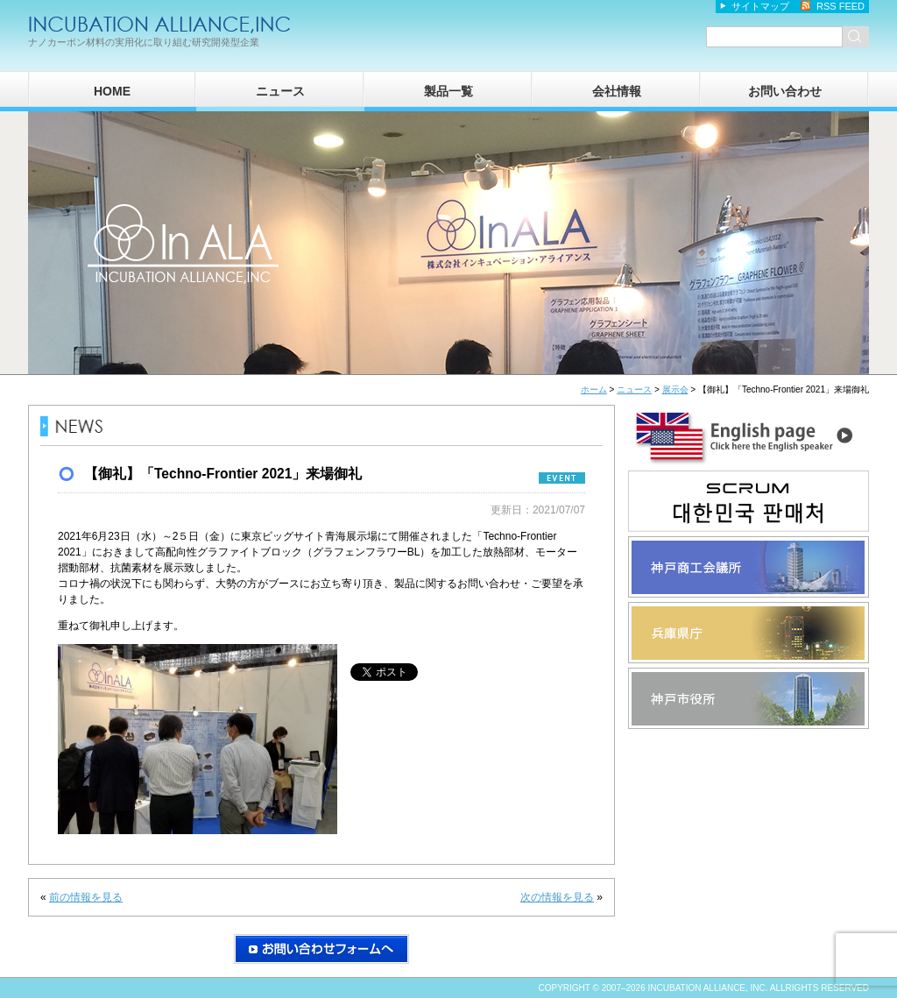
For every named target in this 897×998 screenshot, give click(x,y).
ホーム (594, 389)
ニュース (280, 91)
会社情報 (616, 91)
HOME (112, 91)
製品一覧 (448, 91)
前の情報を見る (86, 897)
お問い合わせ (785, 91)
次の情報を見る (557, 897)
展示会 (675, 389)
